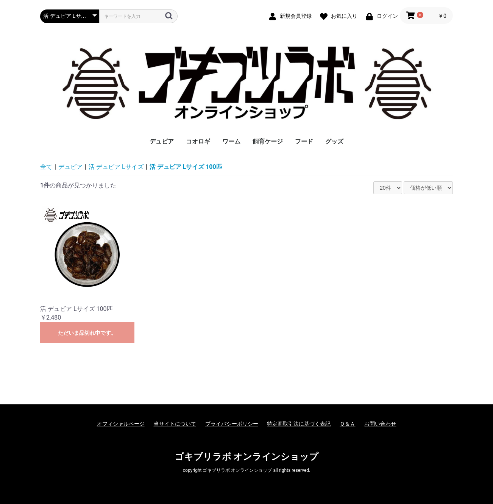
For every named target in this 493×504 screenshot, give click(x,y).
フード (304, 141)
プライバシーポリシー (231, 424)
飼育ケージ (268, 141)
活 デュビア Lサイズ (116, 166)
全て (46, 166)
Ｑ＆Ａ (347, 424)
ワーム (231, 141)
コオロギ (198, 141)
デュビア (162, 141)
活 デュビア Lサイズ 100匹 (186, 166)
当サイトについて (175, 424)
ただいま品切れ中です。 (87, 333)
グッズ (334, 141)
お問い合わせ (380, 424)
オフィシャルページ (121, 424)
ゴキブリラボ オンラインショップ (247, 456)
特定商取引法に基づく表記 (299, 424)
